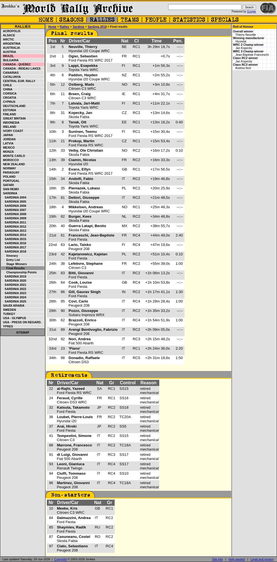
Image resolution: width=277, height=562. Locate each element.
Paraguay (10, 172)
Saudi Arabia (12, 305)
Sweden (8, 309)
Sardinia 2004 (13, 197)
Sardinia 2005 (13, 201)
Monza (7, 151)
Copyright (60, 559)
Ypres (7, 326)
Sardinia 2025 (13, 301)
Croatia (8, 97)
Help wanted (237, 559)
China (6, 89)
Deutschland (13, 106)
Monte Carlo (13, 155)
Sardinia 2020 (13, 280)
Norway (8, 168)
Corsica (9, 93)
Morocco (10, 160)
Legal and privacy (262, 559)
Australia (10, 47)
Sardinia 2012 (13, 226)
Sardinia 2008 (13, 214)
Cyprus (8, 101)
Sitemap (22, 332)
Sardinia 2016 (13, 243)
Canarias (10, 72)
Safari (7, 185)
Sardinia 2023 (13, 293)
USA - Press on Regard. (21, 322)
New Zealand (13, 164)
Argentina (10, 43)
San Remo (10, 189)
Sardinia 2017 (13, 247)
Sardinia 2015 (13, 239)
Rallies (22, 26)
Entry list (10, 259)
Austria (8, 52)
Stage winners (14, 264)
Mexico (8, 147)
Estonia (8, 110)
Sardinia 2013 (13, 230)
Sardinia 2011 (13, 222)
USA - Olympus (13, 318)
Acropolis (10, 31)
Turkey (8, 314)
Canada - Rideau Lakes (20, 68)
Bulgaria (10, 60)
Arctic (7, 39)
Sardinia (9, 193)
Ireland (8, 126)
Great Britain (13, 118)
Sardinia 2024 (13, 297)
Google (251, 11)
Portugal (10, 180)
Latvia (7, 143)
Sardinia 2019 (13, 276)
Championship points (19, 272)
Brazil (7, 56)
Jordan (8, 139)
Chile (6, 85)
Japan (7, 135)
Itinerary (9, 255)
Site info (217, 559)
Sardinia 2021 (13, 284)
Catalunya (11, 76)
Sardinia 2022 (13, 289)
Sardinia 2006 (13, 205)
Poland (8, 176)
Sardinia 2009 (13, 218)
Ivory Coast (12, 131)
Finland (8, 114)
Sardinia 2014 (13, 235)
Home (52, 26)
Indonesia (10, 122)
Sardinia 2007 (13, 210)
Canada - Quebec (16, 64)
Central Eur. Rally (18, 81)
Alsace (8, 35)
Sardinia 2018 (13, 251)
